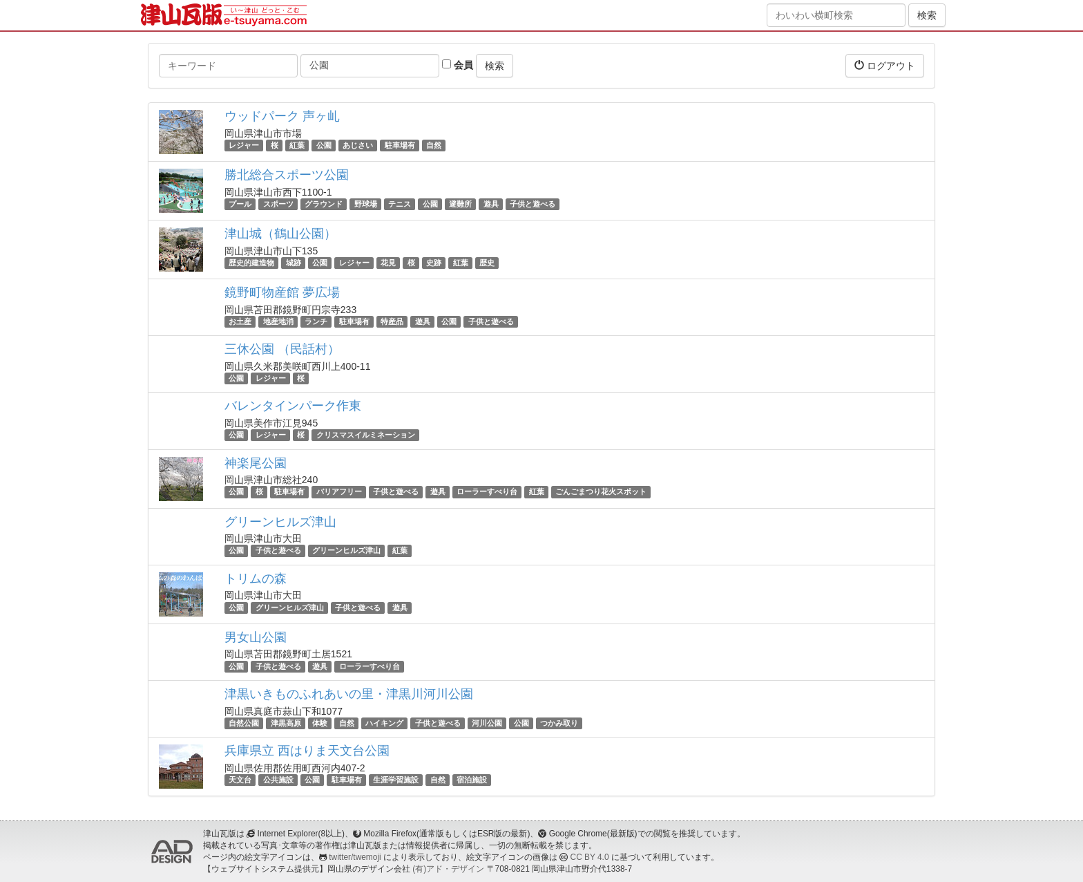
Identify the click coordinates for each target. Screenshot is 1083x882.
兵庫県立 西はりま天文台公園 (307, 751)
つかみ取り (559, 723)
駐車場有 (400, 145)
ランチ (316, 321)
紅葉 (297, 145)
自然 (433, 145)
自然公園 (244, 723)
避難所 (460, 204)
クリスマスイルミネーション (365, 435)
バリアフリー (339, 492)
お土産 (240, 321)
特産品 (392, 321)
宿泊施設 (472, 780)
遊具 (491, 204)
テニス (399, 204)
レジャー (244, 145)
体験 (319, 723)
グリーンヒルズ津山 (280, 522)
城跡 (293, 263)
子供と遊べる (532, 204)
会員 (457, 65)
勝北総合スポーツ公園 (286, 175)
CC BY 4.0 (590, 857)
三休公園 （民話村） (282, 349)
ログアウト (884, 65)
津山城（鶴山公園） (280, 234)
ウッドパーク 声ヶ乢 (282, 116)
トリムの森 (255, 578)
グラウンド (324, 204)
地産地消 (278, 321)
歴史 (487, 263)
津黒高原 (286, 723)
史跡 (433, 263)
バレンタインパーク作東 (292, 406)
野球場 (365, 204)
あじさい (358, 145)
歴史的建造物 (251, 263)
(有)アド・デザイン (448, 869)
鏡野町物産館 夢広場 (282, 292)
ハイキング (384, 723)
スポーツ (278, 204)
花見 (388, 263)
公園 (324, 145)
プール (240, 204)
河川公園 (487, 723)
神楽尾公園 (255, 463)
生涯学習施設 (396, 780)
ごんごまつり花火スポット (600, 492)
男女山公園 (255, 637)
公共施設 (278, 780)
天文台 (240, 780)
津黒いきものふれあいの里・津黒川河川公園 (348, 694)
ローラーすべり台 (487, 492)
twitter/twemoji (355, 857)
